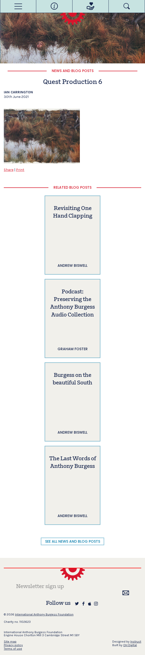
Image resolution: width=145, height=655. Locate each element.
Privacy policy (13, 645)
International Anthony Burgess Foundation (44, 614)
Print (20, 170)
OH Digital (130, 645)
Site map (10, 641)
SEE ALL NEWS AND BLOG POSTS (72, 541)
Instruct (135, 641)
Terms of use (13, 648)
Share (8, 170)
